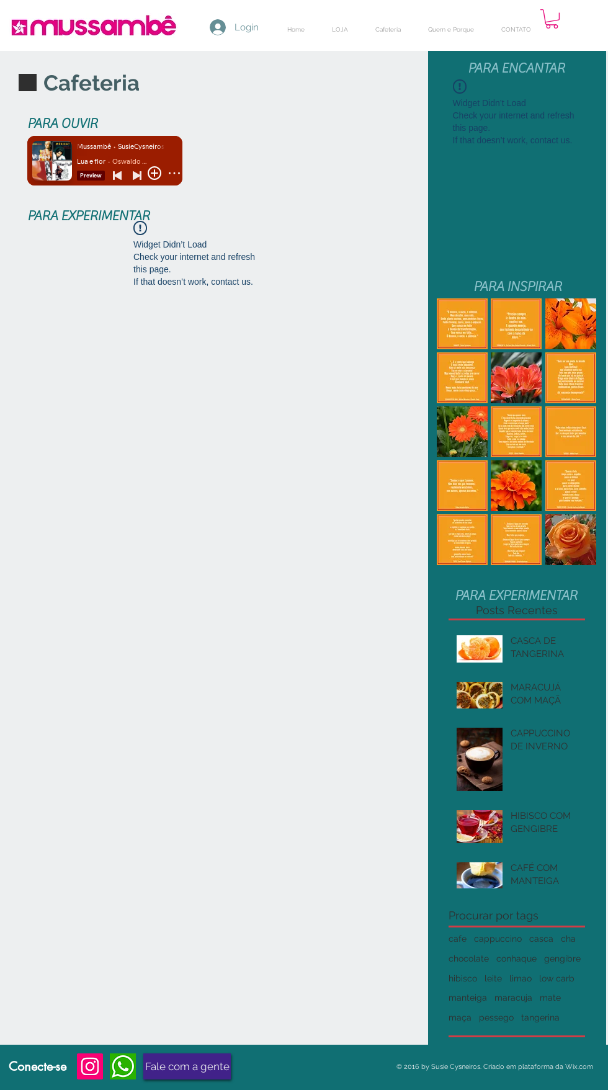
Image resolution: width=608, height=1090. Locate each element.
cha (568, 939)
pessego (496, 1017)
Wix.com (579, 1067)
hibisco (463, 978)
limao (520, 978)
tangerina (540, 1017)
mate (550, 998)
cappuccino (498, 939)
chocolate (469, 958)
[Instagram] (90, 1066)
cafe (458, 939)
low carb (556, 978)
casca (541, 939)
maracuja (513, 998)
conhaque (516, 958)
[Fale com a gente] (187, 1066)
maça (460, 1017)
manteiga (468, 998)
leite (493, 978)
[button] (551, 19)
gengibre (562, 958)
